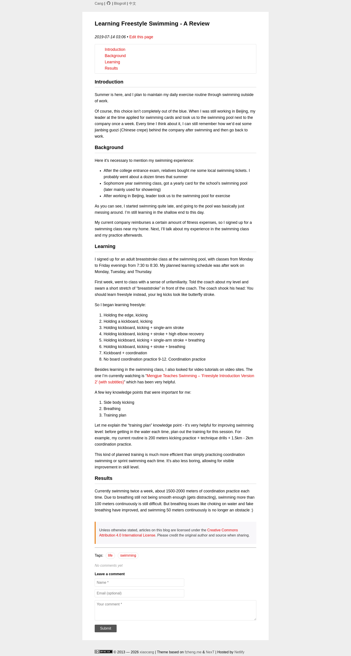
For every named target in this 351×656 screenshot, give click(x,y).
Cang (99, 3)
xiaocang (147, 652)
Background (115, 55)
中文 (132, 3)
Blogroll (120, 3)
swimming (128, 555)
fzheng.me (193, 652)
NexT (210, 652)
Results (111, 68)
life (110, 555)
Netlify (239, 652)
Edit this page (141, 37)
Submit (105, 628)
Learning (112, 62)
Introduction (115, 49)
